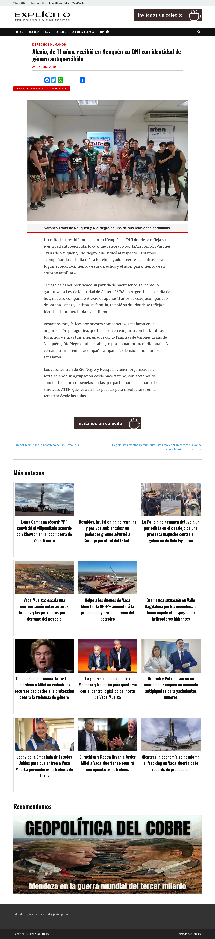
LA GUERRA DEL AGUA (83, 31)
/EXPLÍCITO (42, 933)
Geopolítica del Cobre (59, 3)
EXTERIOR (61, 31)
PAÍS (47, 31)
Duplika (197, 933)
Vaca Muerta (78, 3)
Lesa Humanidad (38, 3)
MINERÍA (104, 31)
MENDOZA (34, 31)
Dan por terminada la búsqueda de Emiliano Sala (46, 445)
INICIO (19, 31)
